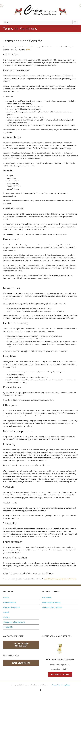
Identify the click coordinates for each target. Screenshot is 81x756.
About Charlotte (10, 602)
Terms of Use (56, 685)
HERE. (28, 49)
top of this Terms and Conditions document (60, 579)
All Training (47, 597)
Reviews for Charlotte (12, 607)
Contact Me (8, 627)
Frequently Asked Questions (14, 622)
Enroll (6, 612)
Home (6, 597)
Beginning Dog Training (51, 602)
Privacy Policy (66, 685)
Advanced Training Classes (52, 607)
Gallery (7, 617)
